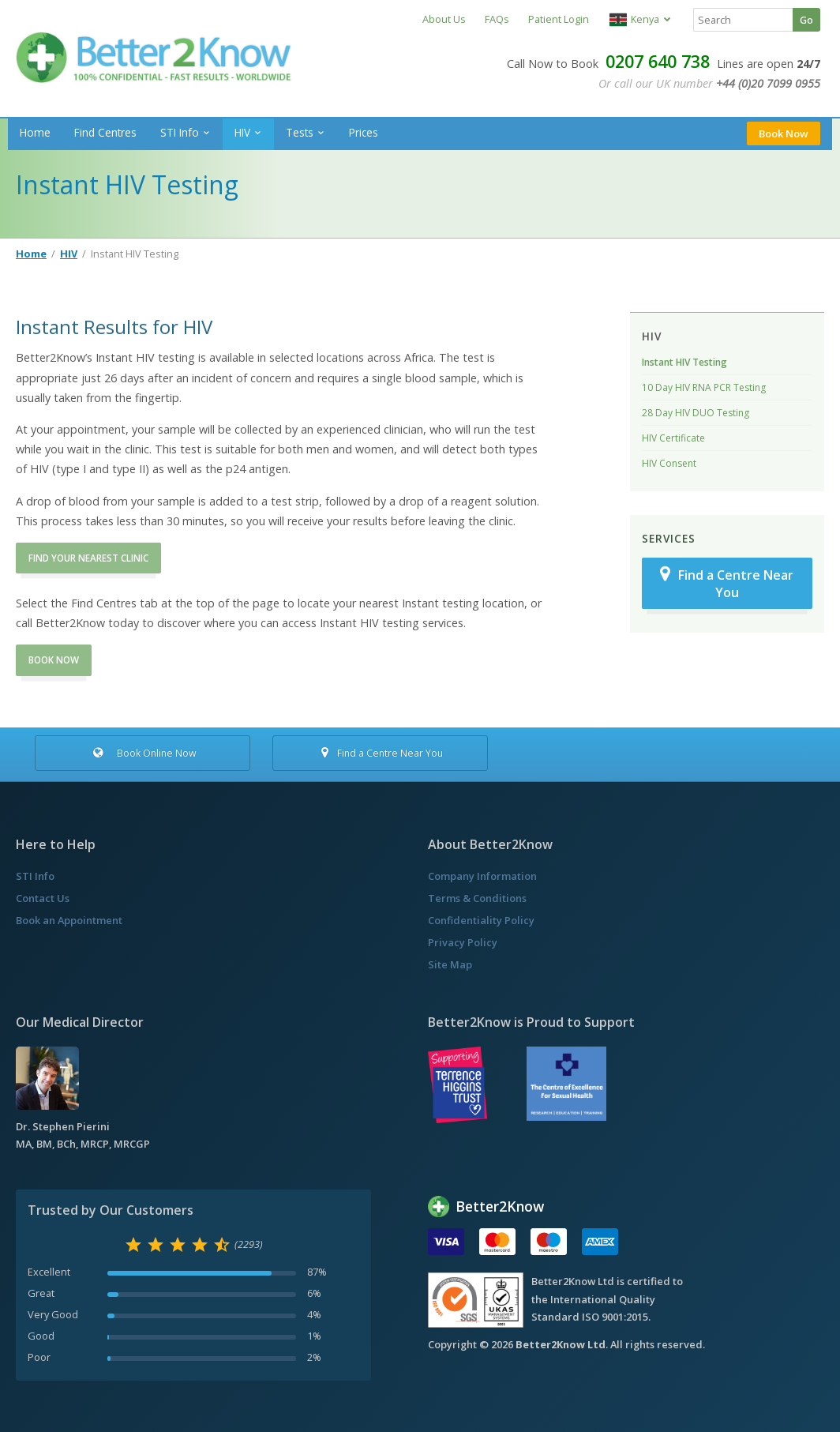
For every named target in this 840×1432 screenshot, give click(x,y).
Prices (363, 132)
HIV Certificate (673, 438)
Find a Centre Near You (726, 583)
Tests (299, 132)
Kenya (634, 19)
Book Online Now (142, 753)
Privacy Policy (462, 942)
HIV (242, 132)
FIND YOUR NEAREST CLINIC (88, 558)
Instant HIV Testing (684, 362)
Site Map (450, 964)
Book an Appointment (69, 920)
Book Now (783, 133)
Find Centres (105, 132)
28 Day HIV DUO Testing (695, 412)
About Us (444, 19)
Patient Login (558, 19)
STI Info (179, 132)
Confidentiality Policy (481, 920)
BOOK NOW (53, 660)
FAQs (497, 19)
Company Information (482, 876)
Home (35, 132)
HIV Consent (669, 463)
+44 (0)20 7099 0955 (768, 83)
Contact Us (42, 898)
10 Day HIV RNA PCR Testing (704, 387)
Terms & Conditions (477, 898)
